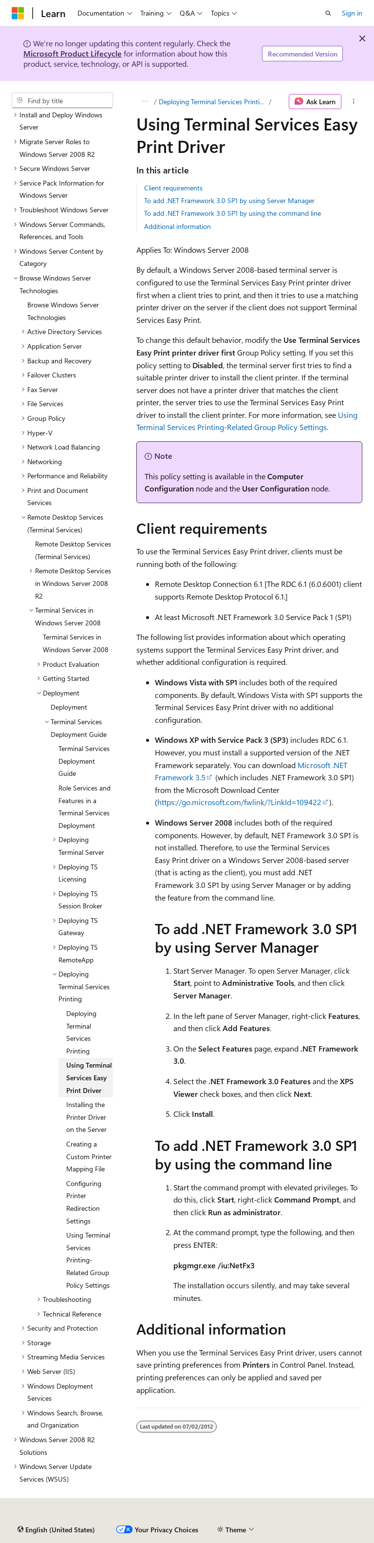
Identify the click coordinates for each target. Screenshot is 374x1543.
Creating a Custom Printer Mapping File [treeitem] (89, 1156)
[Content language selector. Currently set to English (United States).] (56, 1530)
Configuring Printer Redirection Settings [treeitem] (83, 1202)
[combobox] (62, 100)
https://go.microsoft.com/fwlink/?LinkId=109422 (239, 802)
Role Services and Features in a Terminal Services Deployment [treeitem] (84, 806)
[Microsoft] (18, 13)
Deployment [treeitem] (69, 707)
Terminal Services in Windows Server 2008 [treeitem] (76, 643)
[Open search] (328, 13)
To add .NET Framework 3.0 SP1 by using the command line (232, 213)
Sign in (352, 13)
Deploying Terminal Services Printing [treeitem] (81, 1032)
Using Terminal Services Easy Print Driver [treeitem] (89, 1077)
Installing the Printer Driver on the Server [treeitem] (86, 1117)
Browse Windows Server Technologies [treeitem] (63, 311)
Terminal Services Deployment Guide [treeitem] (84, 761)
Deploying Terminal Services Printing (213, 101)
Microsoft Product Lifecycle (72, 53)
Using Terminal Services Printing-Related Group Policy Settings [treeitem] (88, 1259)
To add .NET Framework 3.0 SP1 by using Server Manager (229, 200)
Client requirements (173, 187)
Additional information (177, 226)
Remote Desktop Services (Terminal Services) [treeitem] (73, 550)
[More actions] (353, 102)
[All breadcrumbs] (144, 102)
